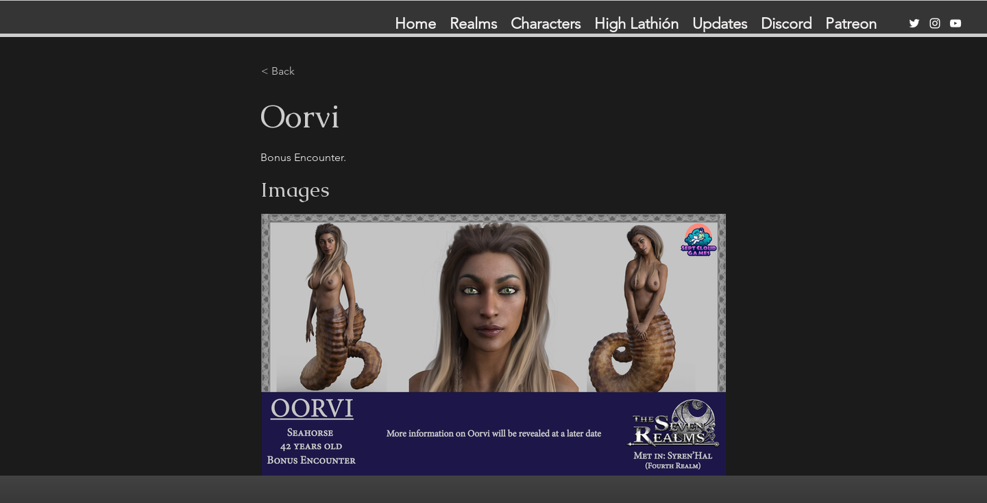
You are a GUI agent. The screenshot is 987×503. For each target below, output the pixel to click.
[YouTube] (955, 23)
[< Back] (306, 71)
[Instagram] (935, 23)
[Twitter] (914, 23)
